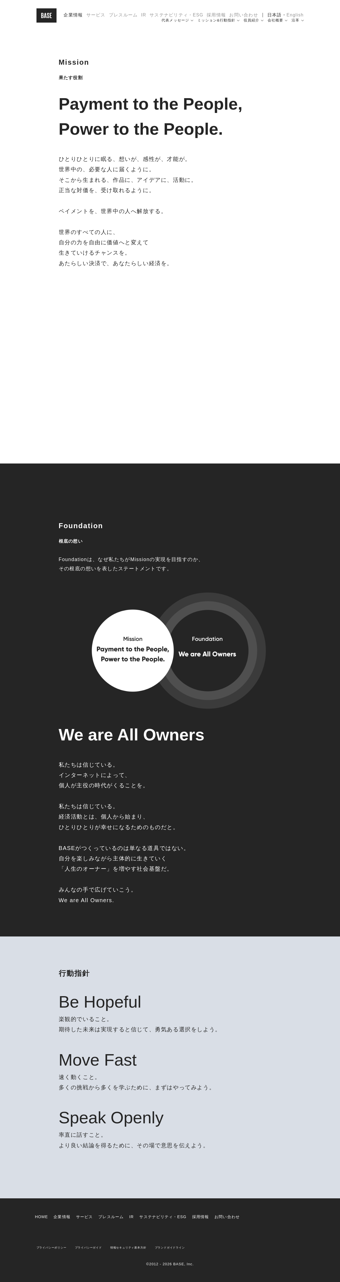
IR (143, 17)
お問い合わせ (243, 17)
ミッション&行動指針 (216, 26)
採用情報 (216, 17)
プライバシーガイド (101, 1247)
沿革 (295, 26)
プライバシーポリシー (56, 1247)
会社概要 (275, 26)
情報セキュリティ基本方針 (150, 1247)
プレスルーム (123, 17)
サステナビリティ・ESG (176, 17)
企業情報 (73, 17)
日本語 (274, 17)
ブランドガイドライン (202, 1247)
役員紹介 (251, 26)
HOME (42, 1216)
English (295, 17)
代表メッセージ (175, 26)
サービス (96, 17)
